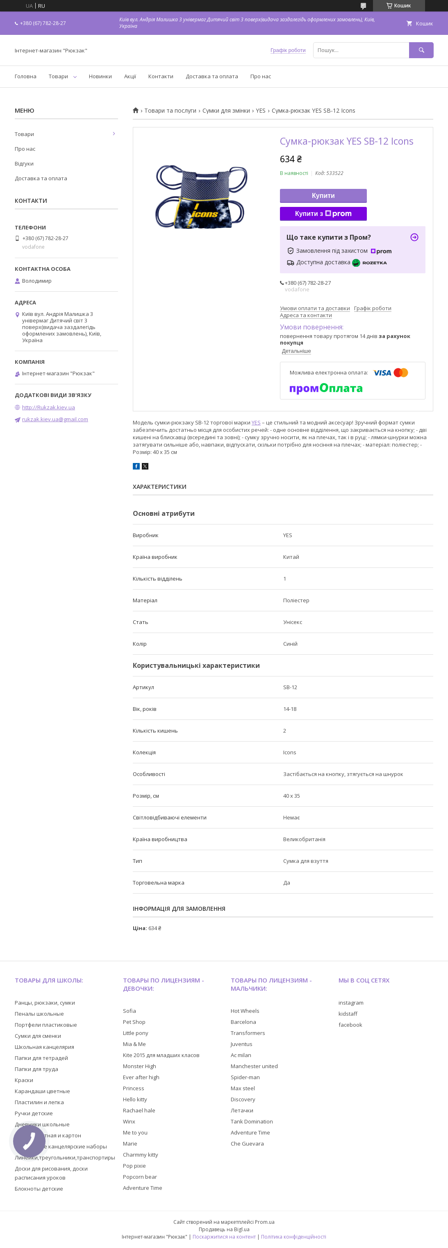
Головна (25, 76)
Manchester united (254, 1066)
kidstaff (348, 1013)
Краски (24, 1080)
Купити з (323, 214)
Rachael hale (139, 1110)
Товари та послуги (170, 110)
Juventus (241, 1044)
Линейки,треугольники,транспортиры (65, 1157)
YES (261, 110)
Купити (323, 195)
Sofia (129, 1010)
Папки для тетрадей (41, 1058)
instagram (351, 1002)
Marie (130, 1143)
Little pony (135, 1033)
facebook (350, 1024)
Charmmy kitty (140, 1154)
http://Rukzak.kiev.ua (48, 407)
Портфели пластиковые (46, 1024)
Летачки (242, 1110)
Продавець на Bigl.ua (224, 1229)
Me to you (135, 1132)
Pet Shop (134, 1022)
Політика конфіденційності (293, 1236)
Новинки (100, 76)
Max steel (243, 1088)
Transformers (248, 1033)
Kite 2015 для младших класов (161, 1055)
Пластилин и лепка (39, 1102)
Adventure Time (142, 1187)
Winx (129, 1121)
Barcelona (243, 1022)
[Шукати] (421, 50)
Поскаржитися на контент (224, 1236)
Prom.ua (265, 1222)
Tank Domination (252, 1121)
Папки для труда (36, 1069)
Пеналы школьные (39, 1013)
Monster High (139, 1066)
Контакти (160, 76)
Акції (130, 76)
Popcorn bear (140, 1176)
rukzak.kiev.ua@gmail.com (55, 419)
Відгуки (24, 163)
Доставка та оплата (212, 76)
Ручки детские (34, 1113)
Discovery (243, 1099)
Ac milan (241, 1055)
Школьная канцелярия (44, 1047)
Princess (133, 1088)
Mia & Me (134, 1044)
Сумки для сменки (38, 1035)
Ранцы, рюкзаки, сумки (45, 1002)
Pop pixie (134, 1165)
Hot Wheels (245, 1010)
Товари (58, 76)
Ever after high (141, 1077)
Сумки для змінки (226, 110)
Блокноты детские (39, 1188)
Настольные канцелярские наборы (61, 1146)
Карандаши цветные (42, 1091)
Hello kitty (135, 1099)
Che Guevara (247, 1143)
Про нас (260, 76)
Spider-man (245, 1077)
